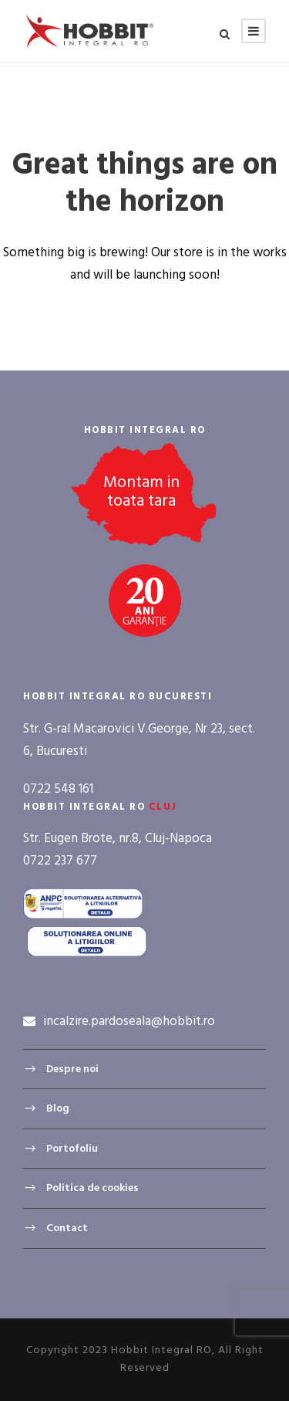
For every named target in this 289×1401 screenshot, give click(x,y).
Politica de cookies (92, 1188)
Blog (57, 1109)
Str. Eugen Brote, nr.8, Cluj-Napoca (117, 838)
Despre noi (72, 1069)
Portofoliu (72, 1149)
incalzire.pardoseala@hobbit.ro (129, 1021)
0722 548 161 (58, 789)
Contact (67, 1228)
